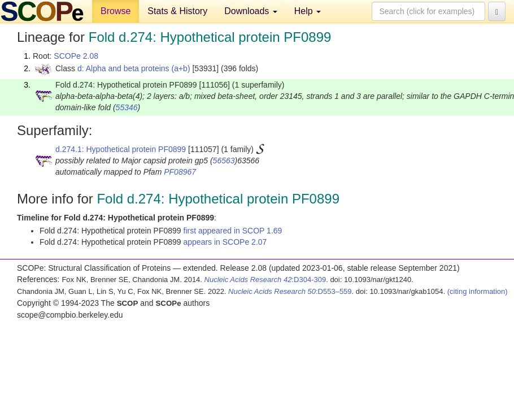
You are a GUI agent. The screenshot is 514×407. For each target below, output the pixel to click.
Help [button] (307, 11)
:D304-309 (265, 279)
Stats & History (177, 11)
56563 (224, 160)
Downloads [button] (250, 11)
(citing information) (477, 291)
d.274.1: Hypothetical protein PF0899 (120, 149)
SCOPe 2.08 (76, 55)
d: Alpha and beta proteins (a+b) (133, 68)
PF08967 (180, 171)
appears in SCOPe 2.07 (225, 241)
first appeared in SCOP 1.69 (233, 230)
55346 (127, 107)
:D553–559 (290, 291)
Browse (115, 11)
